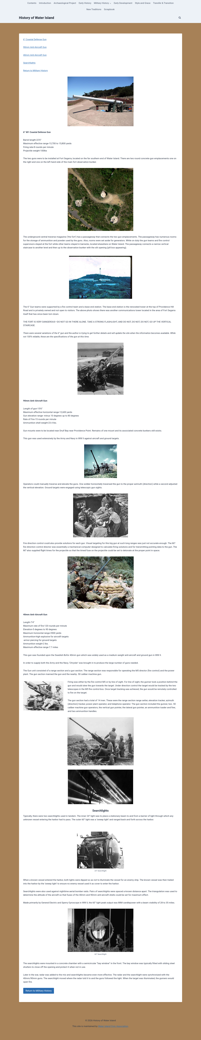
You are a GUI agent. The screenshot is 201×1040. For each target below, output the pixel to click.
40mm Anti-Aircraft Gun (35, 55)
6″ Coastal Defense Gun (35, 39)
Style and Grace (142, 3)
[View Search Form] (179, 17)
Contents (31, 3)
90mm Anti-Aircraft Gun (35, 47)
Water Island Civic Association (113, 1026)
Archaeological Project (65, 3)
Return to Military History (35, 70)
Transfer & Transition (163, 3)
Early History (85, 3)
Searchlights (29, 62)
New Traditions (93, 9)
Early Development (123, 3)
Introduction (45, 3)
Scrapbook (109, 9)
